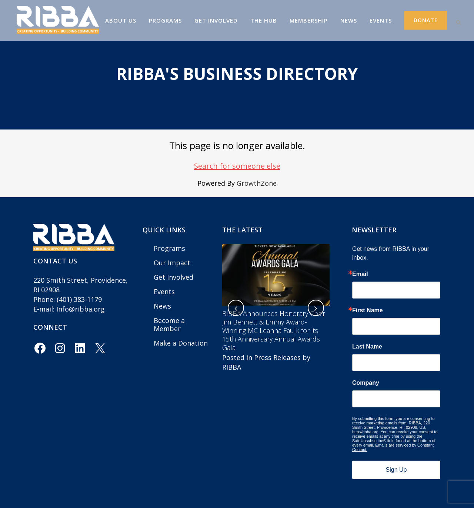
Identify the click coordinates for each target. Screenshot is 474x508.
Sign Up (396, 470)
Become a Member (169, 324)
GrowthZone (257, 183)
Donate (419, 20)
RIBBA (231, 367)
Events (164, 291)
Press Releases (277, 357)
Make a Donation (181, 343)
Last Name (367, 347)
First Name (367, 310)
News (162, 306)
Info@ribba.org (80, 309)
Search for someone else (237, 166)
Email (360, 274)
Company (365, 383)
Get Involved (173, 277)
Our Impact (172, 263)
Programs (169, 248)
